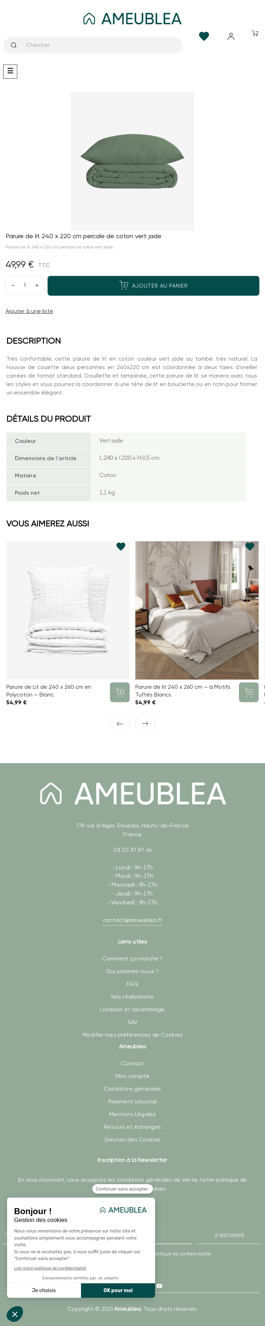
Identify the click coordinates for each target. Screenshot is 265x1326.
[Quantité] (25, 285)
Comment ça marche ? (132, 958)
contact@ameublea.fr (132, 920)
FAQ (132, 984)
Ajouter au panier (153, 285)
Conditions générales (132, 1088)
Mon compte (132, 1076)
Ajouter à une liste (29, 311)
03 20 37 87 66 (132, 849)
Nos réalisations (132, 996)
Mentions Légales (132, 1114)
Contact (132, 1063)
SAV (132, 1022)
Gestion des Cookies (132, 1139)
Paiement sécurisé (132, 1101)
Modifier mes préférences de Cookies (132, 1034)
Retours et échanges (132, 1126)
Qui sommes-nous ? (132, 971)
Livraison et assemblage (132, 1009)
